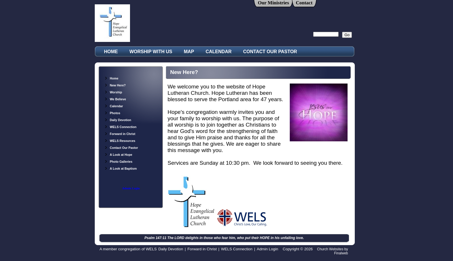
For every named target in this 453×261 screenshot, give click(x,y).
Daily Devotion (117, 120)
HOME (111, 51)
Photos (112, 113)
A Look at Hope (118, 154)
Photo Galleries (118, 161)
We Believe (115, 99)
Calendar (113, 106)
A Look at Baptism (120, 168)
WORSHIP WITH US (150, 51)
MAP (189, 51)
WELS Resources (119, 140)
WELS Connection (120, 127)
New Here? (115, 85)
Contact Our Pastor (121, 147)
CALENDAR (219, 51)
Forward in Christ (119, 134)
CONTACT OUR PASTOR (270, 51)
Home (111, 78)
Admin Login (131, 188)
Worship (113, 92)
